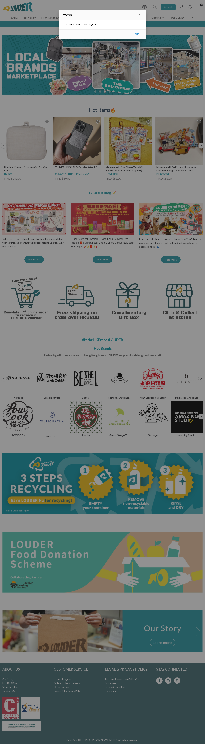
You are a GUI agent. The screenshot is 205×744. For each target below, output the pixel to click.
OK (137, 34)
